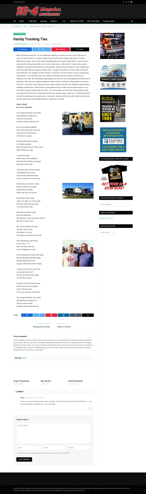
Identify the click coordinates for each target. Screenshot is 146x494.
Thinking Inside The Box (41, 327)
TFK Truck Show (93, 21)
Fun (63, 21)
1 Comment (46, 44)
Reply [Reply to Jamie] (91, 408)
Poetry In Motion (19, 34)
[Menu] (15, 21)
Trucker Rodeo (108, 21)
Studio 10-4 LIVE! (77, 21)
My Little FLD (46, 381)
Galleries (53, 21)
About (21, 21)
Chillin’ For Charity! (64, 327)
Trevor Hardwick (21, 44)
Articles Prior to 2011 (106, 218)
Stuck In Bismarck (75, 381)
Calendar (43, 21)
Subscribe (33, 21)
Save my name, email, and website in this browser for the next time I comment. (44, 453)
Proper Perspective (21, 381)
